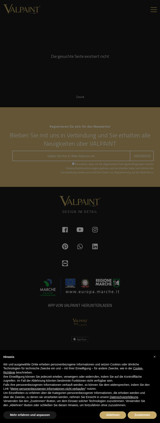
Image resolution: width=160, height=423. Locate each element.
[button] (154, 356)
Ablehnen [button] (113, 415)
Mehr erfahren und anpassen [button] (30, 415)
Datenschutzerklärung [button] (124, 397)
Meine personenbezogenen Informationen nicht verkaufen (48, 388)
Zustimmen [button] (142, 415)
